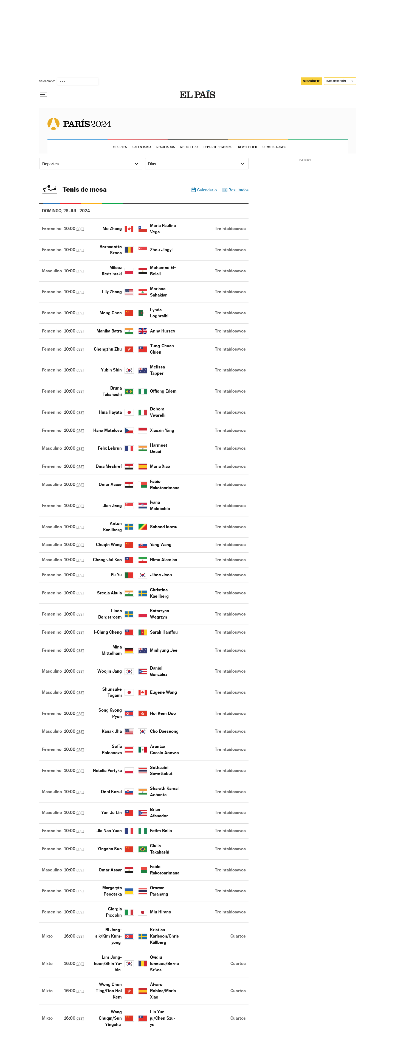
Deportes (119, 147)
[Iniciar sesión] (340, 81)
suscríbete (311, 81)
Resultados (165, 147)
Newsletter (247, 147)
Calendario (141, 147)
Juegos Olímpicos (79, 124)
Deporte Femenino (218, 147)
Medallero (189, 147)
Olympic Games (274, 147)
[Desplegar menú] (43, 94)
